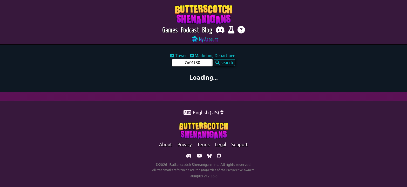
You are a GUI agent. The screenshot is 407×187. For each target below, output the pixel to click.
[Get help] (241, 30)
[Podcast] (190, 30)
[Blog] (207, 30)
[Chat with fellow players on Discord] (220, 30)
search (224, 62)
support (239, 144)
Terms (203, 144)
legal (220, 144)
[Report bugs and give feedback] (231, 30)
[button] (203, 40)
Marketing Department (213, 55)
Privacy (184, 144)
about (165, 144)
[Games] (170, 30)
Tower (179, 55)
